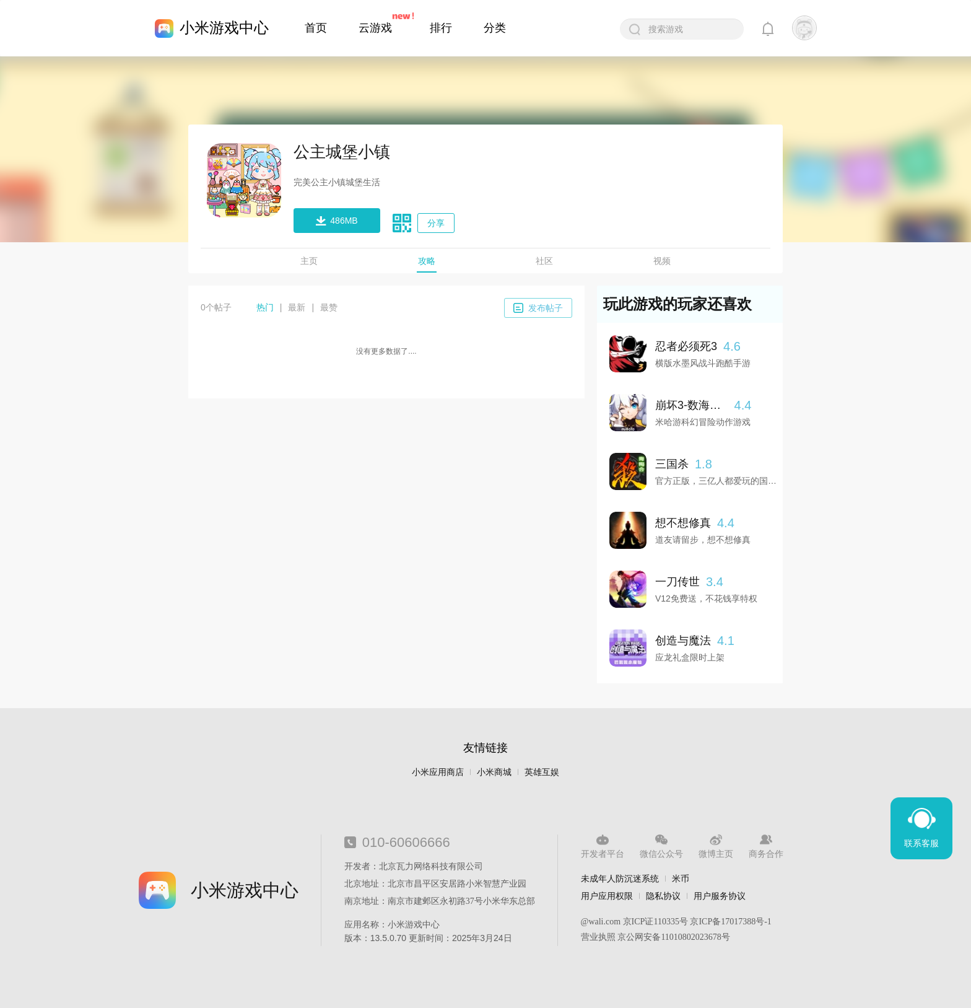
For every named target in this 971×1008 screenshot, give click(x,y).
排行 (441, 28)
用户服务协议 (720, 896)
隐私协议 (663, 896)
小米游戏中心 (224, 27)
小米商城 (494, 772)
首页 (316, 28)
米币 (680, 878)
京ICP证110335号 (655, 921)
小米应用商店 (438, 772)
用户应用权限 (607, 896)
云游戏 (375, 28)
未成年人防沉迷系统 (620, 878)
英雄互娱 (542, 772)
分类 (495, 28)
